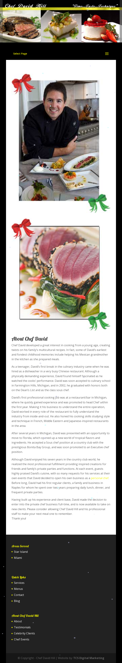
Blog (17, 601)
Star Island (21, 552)
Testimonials (22, 627)
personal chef (100, 478)
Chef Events (21, 639)
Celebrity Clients (24, 633)
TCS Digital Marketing (88, 658)
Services (19, 583)
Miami (18, 558)
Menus (18, 589)
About (18, 621)
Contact (19, 595)
